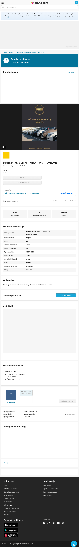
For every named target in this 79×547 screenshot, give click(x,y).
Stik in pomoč (8, 505)
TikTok (48, 523)
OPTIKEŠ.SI (11, 402)
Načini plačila (8, 502)
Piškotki (6, 515)
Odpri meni (2, 2)
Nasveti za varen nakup (11, 492)
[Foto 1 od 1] (6, 155)
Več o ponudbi (65, 295)
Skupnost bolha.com (63, 523)
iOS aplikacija (11, 525)
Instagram (53, 523)
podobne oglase (23, 62)
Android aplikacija (11, 530)
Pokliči (22, 177)
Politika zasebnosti (10, 511)
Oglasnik (4, 52)
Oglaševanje (47, 485)
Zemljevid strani (9, 498)
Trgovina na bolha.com (50, 489)
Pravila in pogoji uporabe (12, 508)
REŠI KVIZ (8, 17)
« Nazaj (5, 463)
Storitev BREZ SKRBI (11, 489)
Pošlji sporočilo (22, 182)
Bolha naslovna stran (39, 2)
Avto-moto (12, 52)
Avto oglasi (20, 52)
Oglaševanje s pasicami (50, 492)
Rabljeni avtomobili (30, 52)
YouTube (58, 523)
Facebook (44, 523)
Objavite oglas (47, 495)
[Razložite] (10, 190)
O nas (6, 485)
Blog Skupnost (8, 495)
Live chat (74, 544)
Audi (39, 52)
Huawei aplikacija (11, 535)
